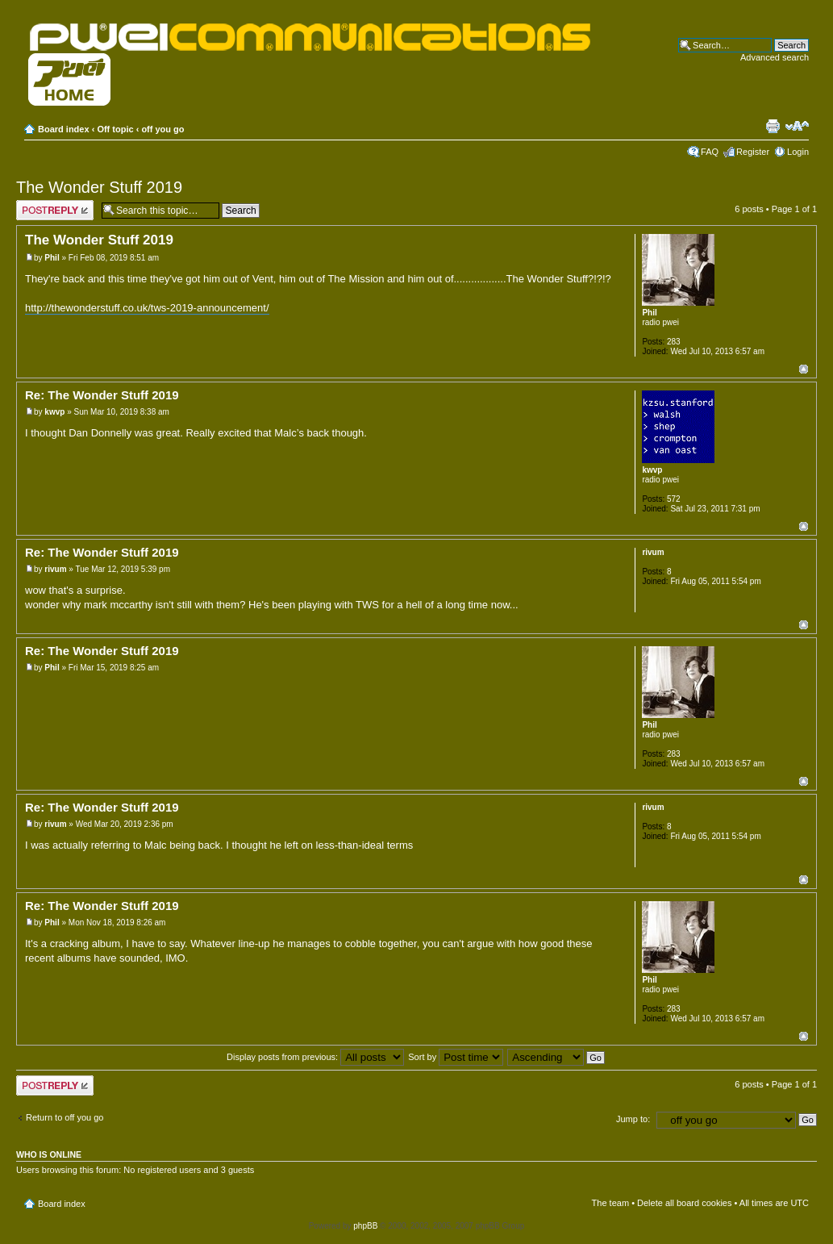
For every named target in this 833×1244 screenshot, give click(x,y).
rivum (55, 569)
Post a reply (55, 210)
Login (798, 152)
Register (752, 152)
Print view (772, 126)
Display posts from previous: (315, 1057)
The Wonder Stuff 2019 (99, 187)
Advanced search (774, 57)
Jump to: (633, 1119)
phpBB (365, 1225)
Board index (64, 129)
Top (803, 369)
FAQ (709, 152)
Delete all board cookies (684, 1203)
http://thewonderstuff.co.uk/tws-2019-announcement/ (147, 308)
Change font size (797, 126)
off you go (162, 129)
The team (610, 1203)
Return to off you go (64, 1117)
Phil (51, 257)
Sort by (455, 1057)
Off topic (115, 129)
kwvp (54, 411)
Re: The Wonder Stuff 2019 (102, 395)
